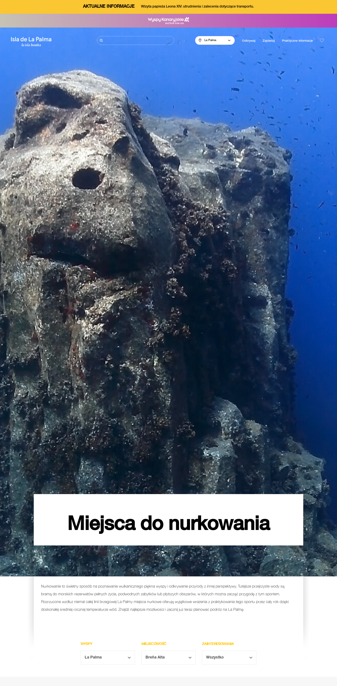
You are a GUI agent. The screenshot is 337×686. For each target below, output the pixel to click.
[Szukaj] (135, 40)
